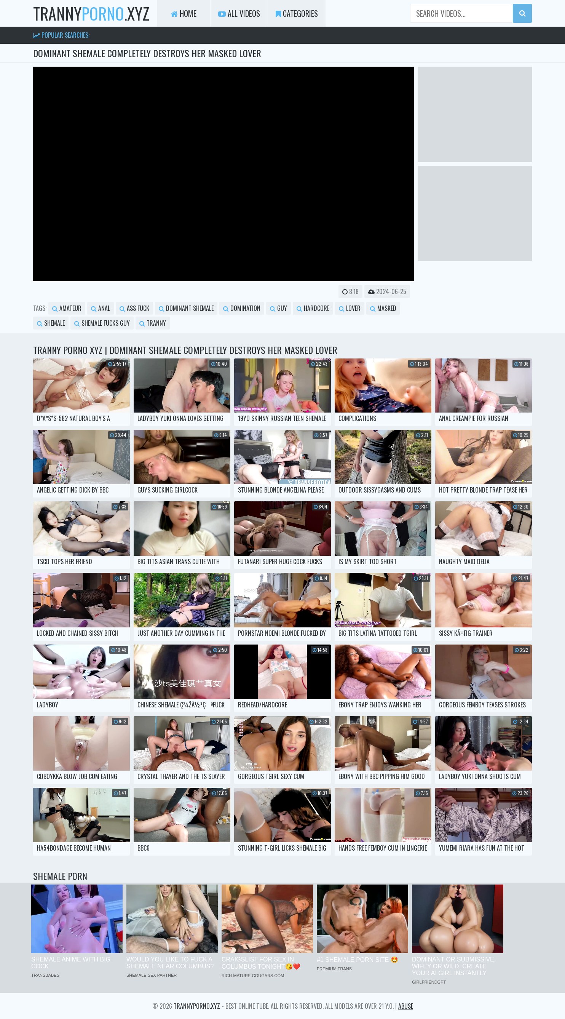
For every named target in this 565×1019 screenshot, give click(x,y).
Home (183, 13)
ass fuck (134, 308)
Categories (297, 13)
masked (383, 308)
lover (350, 308)
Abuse (405, 1006)
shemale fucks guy (102, 323)
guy (278, 308)
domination (241, 308)
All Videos (239, 13)
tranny (152, 323)
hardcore (313, 308)
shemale (51, 323)
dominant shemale (186, 308)
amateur (66, 308)
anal (100, 308)
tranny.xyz (91, 13)
